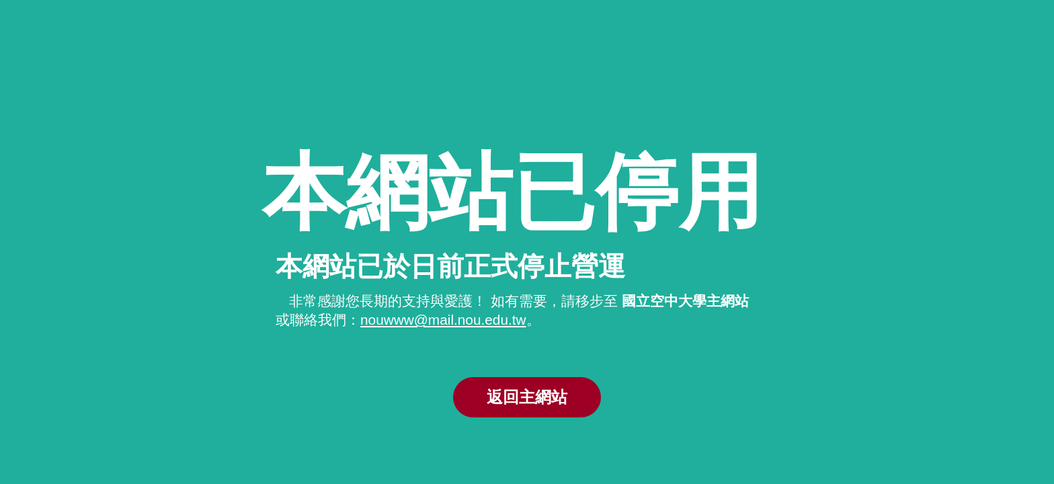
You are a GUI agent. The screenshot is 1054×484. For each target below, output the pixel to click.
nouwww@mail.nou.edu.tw (443, 319)
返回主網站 (527, 397)
